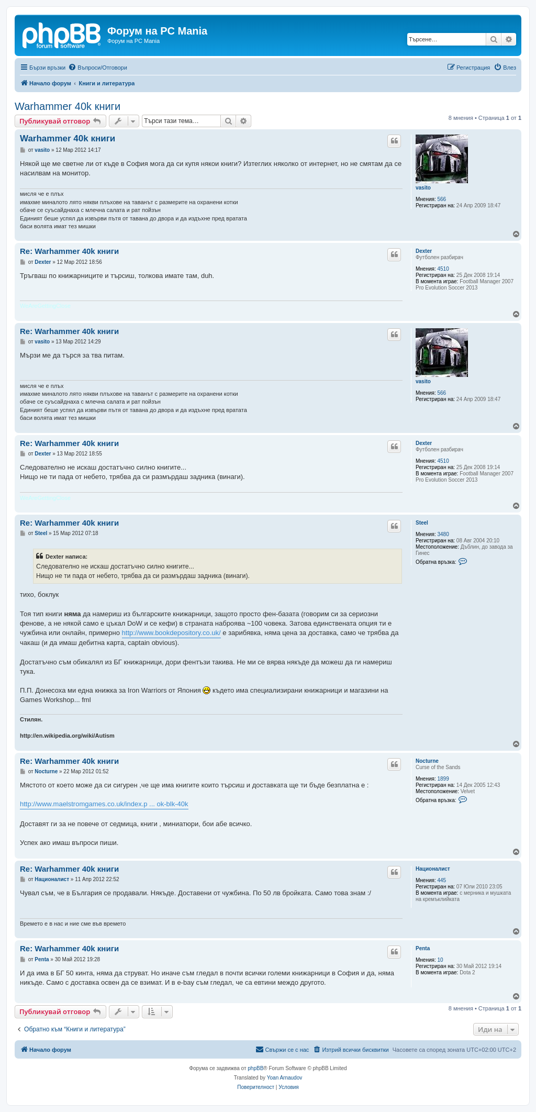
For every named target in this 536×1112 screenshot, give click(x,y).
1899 (443, 779)
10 (440, 960)
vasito (423, 188)
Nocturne (427, 761)
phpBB (255, 1068)
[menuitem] (97, 67)
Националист (433, 869)
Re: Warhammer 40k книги (69, 251)
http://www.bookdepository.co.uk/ (171, 633)
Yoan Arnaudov (284, 1078)
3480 (443, 534)
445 (442, 880)
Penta (423, 948)
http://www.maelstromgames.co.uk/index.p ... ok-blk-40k (104, 804)
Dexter (424, 251)
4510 (443, 269)
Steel (422, 523)
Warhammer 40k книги (67, 106)
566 (442, 199)
